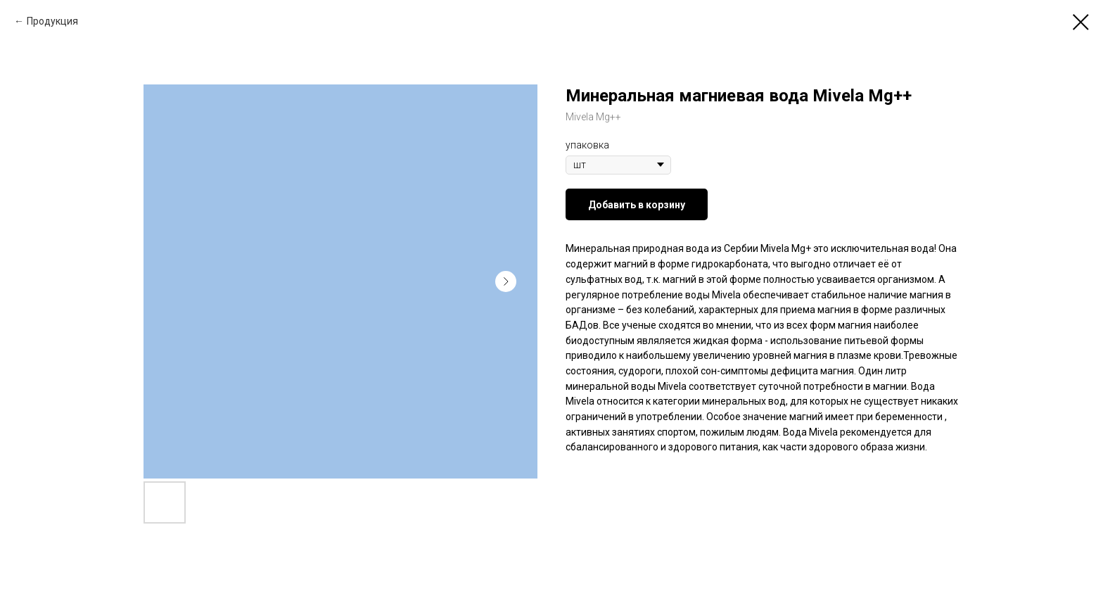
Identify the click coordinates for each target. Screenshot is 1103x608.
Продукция (52, 21)
